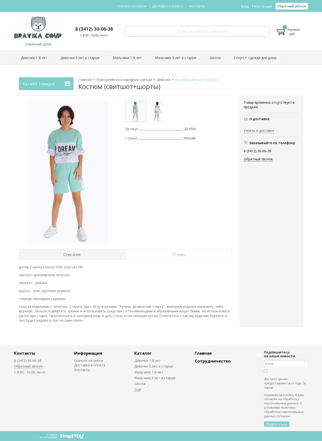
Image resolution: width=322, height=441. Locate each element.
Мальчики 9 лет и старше (155, 378)
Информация (88, 353)
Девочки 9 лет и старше (153, 366)
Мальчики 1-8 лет (148, 372)
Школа (139, 383)
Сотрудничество (213, 361)
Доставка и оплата (167, 6)
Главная (203, 353)
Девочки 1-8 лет (147, 360)
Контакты (197, 6)
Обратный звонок (291, 6)
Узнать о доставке (259, 130)
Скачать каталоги (131, 6)
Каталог (142, 353)
